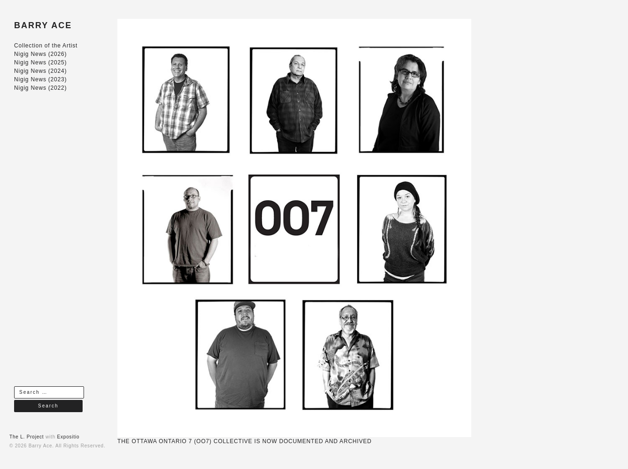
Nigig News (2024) (40, 71)
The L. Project (26, 436)
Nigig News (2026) (40, 54)
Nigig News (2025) (40, 62)
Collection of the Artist (45, 45)
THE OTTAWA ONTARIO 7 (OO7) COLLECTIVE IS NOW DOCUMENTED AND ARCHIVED (244, 441)
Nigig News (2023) (40, 79)
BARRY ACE (43, 25)
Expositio (68, 436)
